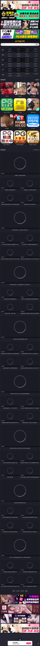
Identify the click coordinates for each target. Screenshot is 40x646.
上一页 (18, 591)
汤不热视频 (36, 73)
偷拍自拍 (18, 58)
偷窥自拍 (10, 63)
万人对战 (27, 49)
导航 (3, 74)
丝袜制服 (18, 56)
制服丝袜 (10, 61)
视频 (3, 55)
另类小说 (18, 70)
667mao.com (20, 41)
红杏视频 (10, 75)
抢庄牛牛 (35, 51)
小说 (3, 69)
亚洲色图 (18, 63)
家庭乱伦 (18, 68)
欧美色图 (27, 63)
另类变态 (35, 61)
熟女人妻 (10, 56)
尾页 (26, 591)
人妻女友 (27, 68)
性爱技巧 (35, 70)
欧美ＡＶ (27, 54)
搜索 (37, 44)
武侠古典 (35, 68)
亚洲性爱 (10, 58)
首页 (14, 591)
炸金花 (18, 51)
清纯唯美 (18, 66)
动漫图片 (35, 63)
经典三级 (18, 61)
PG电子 (9, 49)
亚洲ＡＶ (10, 54)
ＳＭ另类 (35, 56)
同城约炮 (10, 73)
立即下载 (28, 643)
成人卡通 (27, 58)
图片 (3, 64)
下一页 (22, 591)
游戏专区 (35, 49)
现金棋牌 (27, 51)
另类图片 (35, 66)
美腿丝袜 (10, 66)
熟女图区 (27, 66)
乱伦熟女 (27, 61)
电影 (3, 59)
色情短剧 (18, 75)
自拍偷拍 (18, 54)
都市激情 (10, 68)
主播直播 (27, 56)
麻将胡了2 (10, 51)
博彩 (3, 50)
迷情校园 (10, 70)
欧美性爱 (35, 58)
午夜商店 (18, 73)
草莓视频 (27, 73)
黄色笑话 (27, 70)
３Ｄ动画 (35, 54)
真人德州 (18, 49)
